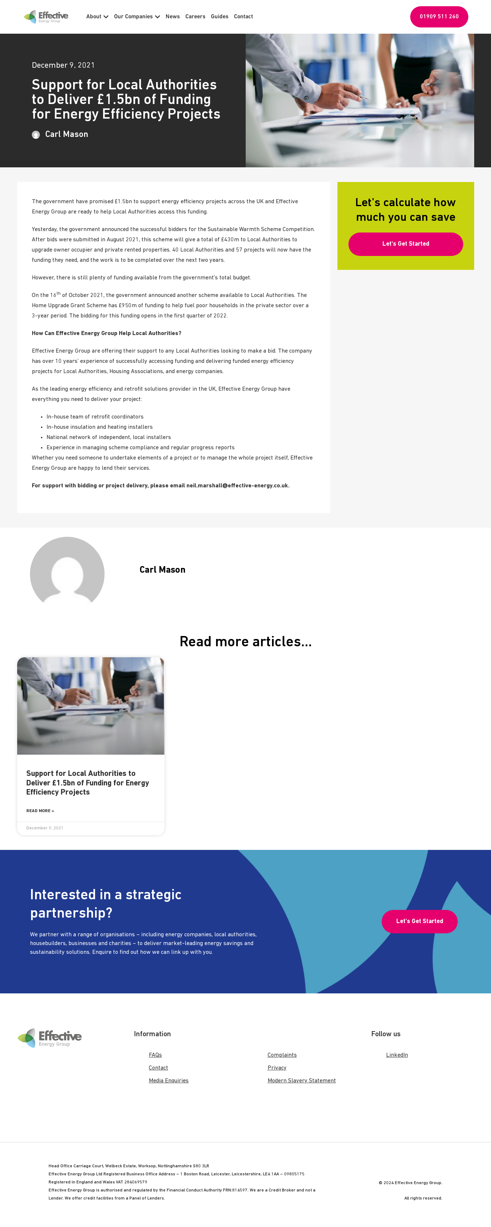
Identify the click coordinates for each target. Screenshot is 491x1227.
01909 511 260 (439, 17)
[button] (405, 244)
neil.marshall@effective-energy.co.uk (237, 486)
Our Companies (137, 17)
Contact (243, 17)
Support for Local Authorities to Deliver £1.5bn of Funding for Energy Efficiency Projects (87, 783)
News (173, 17)
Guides (219, 17)
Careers (195, 17)
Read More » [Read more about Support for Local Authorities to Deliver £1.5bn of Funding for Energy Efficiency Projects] (40, 811)
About (97, 17)
